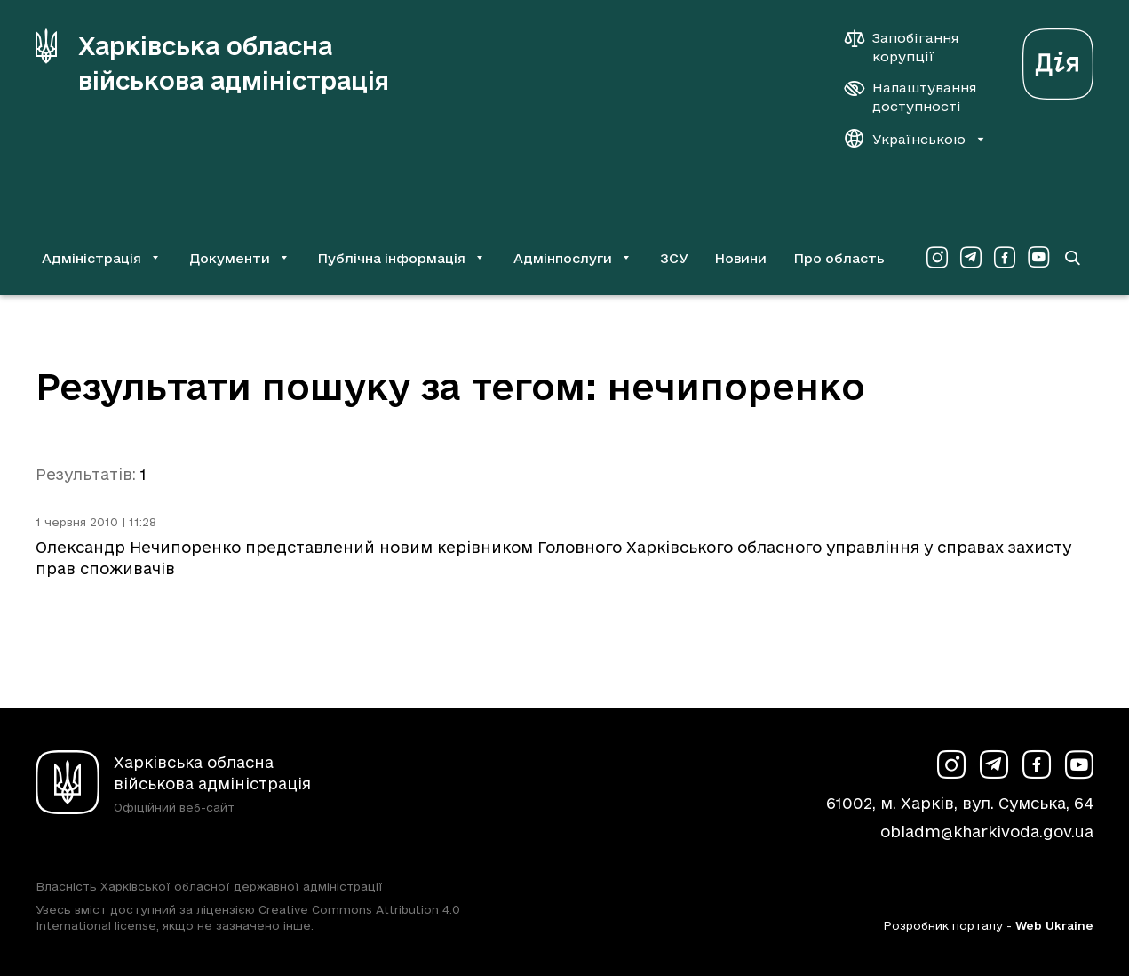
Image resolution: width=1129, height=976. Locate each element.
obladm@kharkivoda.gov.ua (986, 831)
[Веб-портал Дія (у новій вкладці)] (1057, 59)
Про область (839, 258)
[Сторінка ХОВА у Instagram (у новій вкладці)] (937, 257)
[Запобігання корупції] (910, 47)
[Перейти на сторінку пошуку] (1072, 257)
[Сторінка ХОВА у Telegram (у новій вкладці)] (971, 257)
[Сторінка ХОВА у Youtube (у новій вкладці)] (1038, 257)
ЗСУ (674, 258)
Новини (740, 258)
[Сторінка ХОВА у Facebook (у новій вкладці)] (1004, 257)
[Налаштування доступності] (910, 97)
